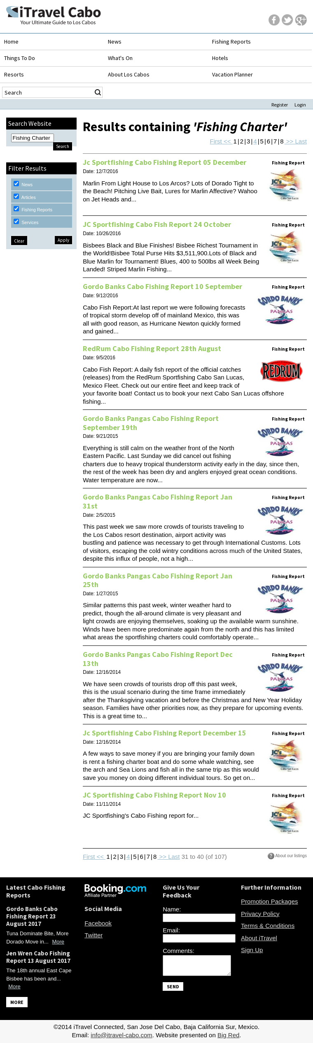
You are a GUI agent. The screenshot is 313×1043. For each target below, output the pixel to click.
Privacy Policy (260, 913)
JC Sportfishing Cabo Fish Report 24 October (157, 224)
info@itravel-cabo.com (121, 1034)
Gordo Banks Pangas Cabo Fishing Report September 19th (151, 423)
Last (301, 141)
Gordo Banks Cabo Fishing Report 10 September (162, 286)
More (58, 942)
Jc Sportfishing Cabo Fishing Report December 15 (164, 733)
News (114, 41)
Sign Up (252, 949)
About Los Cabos (128, 74)
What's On (120, 58)
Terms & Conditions (267, 925)
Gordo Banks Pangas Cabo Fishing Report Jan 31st (157, 501)
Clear (19, 241)
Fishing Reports (231, 41)
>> (290, 141)
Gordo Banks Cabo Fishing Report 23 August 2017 (32, 916)
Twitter (93, 935)
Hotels (220, 58)
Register (279, 105)
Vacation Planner (232, 74)
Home (11, 41)
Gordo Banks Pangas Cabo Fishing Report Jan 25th (157, 580)
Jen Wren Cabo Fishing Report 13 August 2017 (38, 956)
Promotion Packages (269, 901)
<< (227, 141)
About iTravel (259, 937)
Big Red (228, 1034)
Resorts (14, 74)
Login (300, 105)
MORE (16, 1002)
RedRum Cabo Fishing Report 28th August (152, 348)
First (216, 141)
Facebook (98, 923)
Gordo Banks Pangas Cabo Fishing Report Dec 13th (158, 659)
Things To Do (19, 58)
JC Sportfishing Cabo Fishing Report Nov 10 (154, 795)
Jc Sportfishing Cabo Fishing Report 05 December (164, 162)
